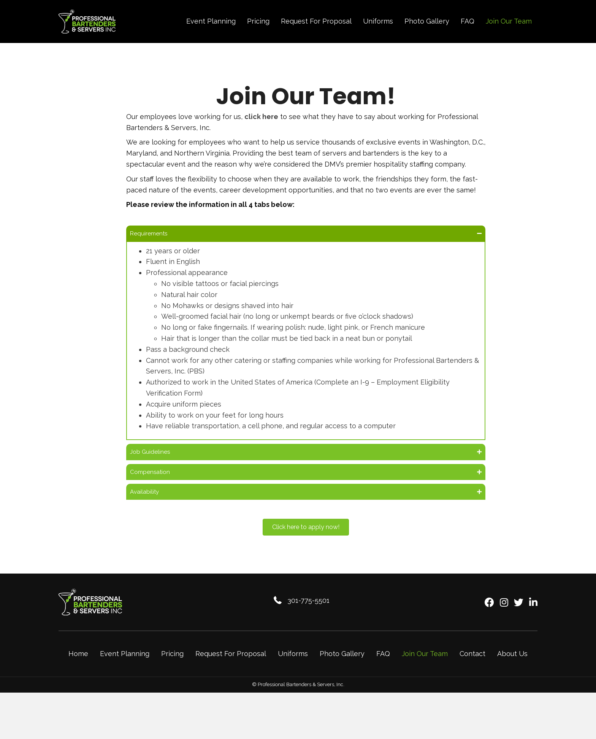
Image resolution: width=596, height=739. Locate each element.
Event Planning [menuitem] (124, 663)
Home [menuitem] (78, 663)
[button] (305, 235)
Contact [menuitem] (472, 663)
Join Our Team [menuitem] (425, 663)
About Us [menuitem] (512, 663)
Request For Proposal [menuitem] (230, 663)
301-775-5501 (308, 610)
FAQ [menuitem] (383, 663)
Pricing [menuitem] (172, 663)
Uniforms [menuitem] (293, 663)
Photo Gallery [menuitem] (342, 663)
